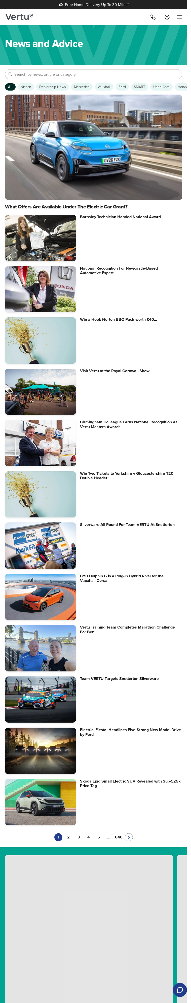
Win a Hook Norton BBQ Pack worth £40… (118, 319)
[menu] (177, 17)
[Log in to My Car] (167, 17)
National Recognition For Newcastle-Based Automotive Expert (119, 270)
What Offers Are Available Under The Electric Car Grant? (66, 206)
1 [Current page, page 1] (58, 837)
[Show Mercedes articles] (82, 87)
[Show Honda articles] (183, 87)
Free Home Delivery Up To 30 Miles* (94, 4)
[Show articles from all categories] (10, 87)
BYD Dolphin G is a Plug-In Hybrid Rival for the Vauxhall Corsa (122, 578)
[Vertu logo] (19, 17)
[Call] (153, 17)
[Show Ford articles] (122, 87)
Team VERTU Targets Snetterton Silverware (119, 678)
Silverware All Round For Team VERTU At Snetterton (127, 524)
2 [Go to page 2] (68, 837)
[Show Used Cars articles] (161, 87)
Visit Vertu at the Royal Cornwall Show (114, 371)
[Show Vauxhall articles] (104, 87)
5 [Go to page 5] (98, 837)
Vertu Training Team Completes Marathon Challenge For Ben (127, 629)
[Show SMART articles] (139, 87)
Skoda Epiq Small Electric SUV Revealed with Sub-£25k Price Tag (130, 783)
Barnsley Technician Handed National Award (120, 217)
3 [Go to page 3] (79, 837)
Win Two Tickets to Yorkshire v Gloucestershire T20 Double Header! (126, 476)
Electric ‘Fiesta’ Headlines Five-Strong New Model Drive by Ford (130, 732)
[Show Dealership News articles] (52, 87)
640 (119, 837)
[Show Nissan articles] (26, 87)
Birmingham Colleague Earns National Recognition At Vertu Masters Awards (128, 424)
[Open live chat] (180, 990)
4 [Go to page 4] (88, 837)
